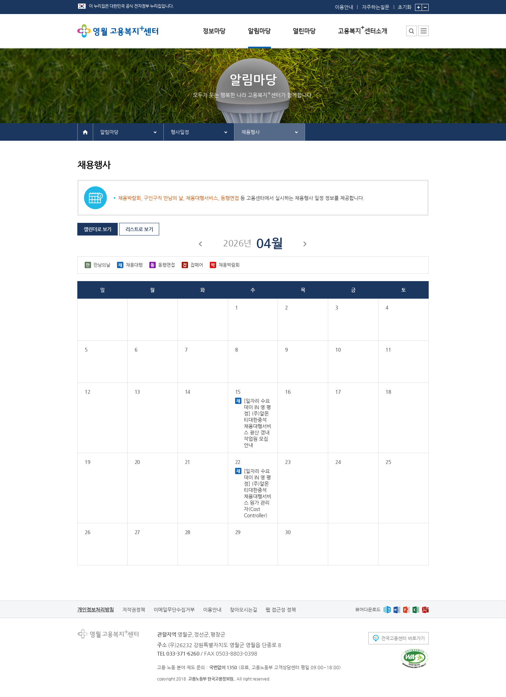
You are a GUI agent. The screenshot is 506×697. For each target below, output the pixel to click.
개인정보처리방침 (95, 609)
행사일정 (180, 132)
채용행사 (250, 132)
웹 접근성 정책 (281, 609)
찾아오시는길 (243, 609)
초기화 (404, 5)
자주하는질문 (375, 7)
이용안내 (344, 7)
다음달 (305, 244)
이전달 (200, 244)
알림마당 (109, 132)
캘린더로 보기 (97, 229)
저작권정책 (133, 609)
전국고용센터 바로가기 (403, 638)
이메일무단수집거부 (174, 609)
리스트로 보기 (139, 229)
